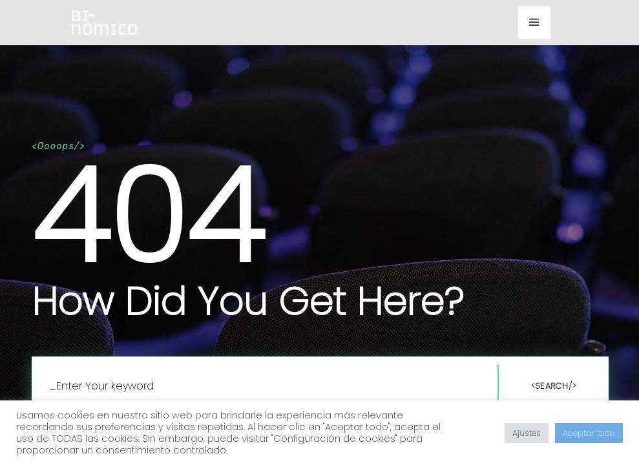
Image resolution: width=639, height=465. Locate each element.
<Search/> (554, 386)
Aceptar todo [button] (589, 433)
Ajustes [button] (526, 433)
